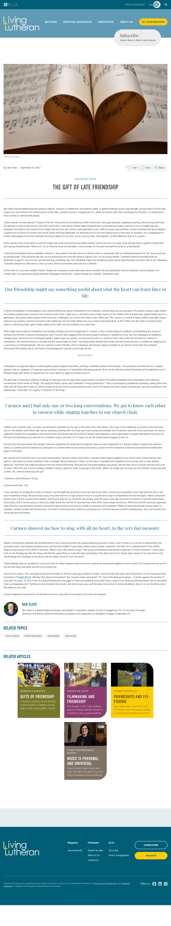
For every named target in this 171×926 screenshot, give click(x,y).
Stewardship (53, 656)
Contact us (93, 881)
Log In (152, 4)
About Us (126, 22)
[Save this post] (145, 178)
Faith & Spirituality (33, 656)
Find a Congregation (119, 876)
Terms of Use (99, 904)
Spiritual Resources (77, 22)
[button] (165, 4)
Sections (51, 22)
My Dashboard (153, 22)
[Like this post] (132, 178)
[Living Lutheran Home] (21, 23)
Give (134, 4)
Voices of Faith (85, 189)
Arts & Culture (12, 656)
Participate (106, 22)
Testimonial (70, 656)
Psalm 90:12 (24, 598)
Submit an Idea (95, 871)
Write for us (93, 876)
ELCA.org (113, 871)
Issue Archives (75, 871)
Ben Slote (12, 178)
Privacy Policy (111, 904)
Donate (151, 876)
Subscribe (151, 866)
